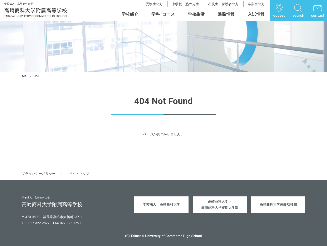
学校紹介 (130, 14)
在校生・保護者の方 (223, 4)
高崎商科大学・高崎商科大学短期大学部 (220, 205)
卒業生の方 (256, 4)
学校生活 (196, 14)
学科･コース (163, 14)
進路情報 (226, 14)
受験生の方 (154, 4)
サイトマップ (79, 174)
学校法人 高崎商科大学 (161, 204)
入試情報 (256, 14)
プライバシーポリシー (39, 174)
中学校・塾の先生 (185, 4)
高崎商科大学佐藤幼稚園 (278, 204)
